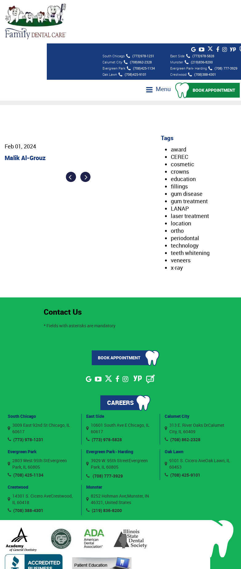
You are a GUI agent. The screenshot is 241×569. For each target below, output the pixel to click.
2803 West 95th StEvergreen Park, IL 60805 (37, 419)
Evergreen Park (22, 407)
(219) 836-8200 (104, 465)
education (183, 134)
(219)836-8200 (199, 18)
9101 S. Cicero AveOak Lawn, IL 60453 (197, 419)
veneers (181, 215)
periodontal (185, 193)
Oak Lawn (174, 407)
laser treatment (190, 171)
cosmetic (182, 119)
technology (185, 200)
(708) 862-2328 (182, 394)
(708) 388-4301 (25, 465)
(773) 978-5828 (104, 394)
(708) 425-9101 (182, 430)
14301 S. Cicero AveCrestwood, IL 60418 (40, 454)
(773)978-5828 (200, 12)
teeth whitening (190, 208)
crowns (180, 127)
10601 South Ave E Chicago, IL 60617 (118, 383)
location (181, 178)
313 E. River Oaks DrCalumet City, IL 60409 (194, 383)
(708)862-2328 (138, 18)
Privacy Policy (183, 556)
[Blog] (150, 334)
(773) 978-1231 (25, 394)
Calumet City (177, 371)
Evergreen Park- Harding (109, 407)
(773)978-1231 (140, 12)
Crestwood (18, 442)
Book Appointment (215, 45)
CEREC (179, 112)
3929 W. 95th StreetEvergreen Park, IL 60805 (117, 419)
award (178, 104)
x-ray (177, 223)
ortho (177, 186)
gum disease (187, 149)
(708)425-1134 (141, 24)
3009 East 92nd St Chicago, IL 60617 (39, 383)
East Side (95, 371)
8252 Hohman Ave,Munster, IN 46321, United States (117, 454)
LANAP (180, 163)
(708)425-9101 (132, 30)
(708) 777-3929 (222, 24)
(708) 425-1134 (25, 430)
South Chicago (22, 371)
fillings (179, 141)
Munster (94, 442)
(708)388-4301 (202, 30)
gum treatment (189, 156)
